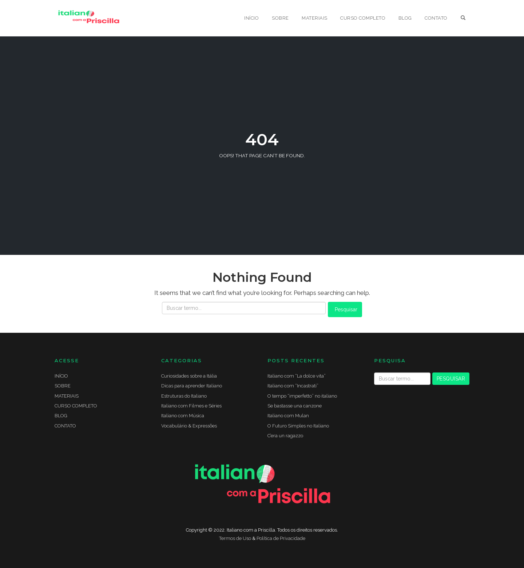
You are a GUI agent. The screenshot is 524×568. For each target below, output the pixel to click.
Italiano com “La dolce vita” (296, 376)
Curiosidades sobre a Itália (189, 376)
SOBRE (280, 18)
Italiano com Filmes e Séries (191, 406)
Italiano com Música (182, 415)
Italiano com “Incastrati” (292, 385)
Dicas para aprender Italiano (191, 385)
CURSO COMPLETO (362, 18)
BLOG (405, 18)
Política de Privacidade (281, 538)
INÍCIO (251, 18)
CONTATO (436, 18)
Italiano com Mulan (288, 415)
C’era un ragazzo (285, 435)
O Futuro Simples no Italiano (298, 426)
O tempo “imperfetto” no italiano (302, 396)
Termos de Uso (235, 538)
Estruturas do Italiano (184, 396)
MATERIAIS (315, 18)
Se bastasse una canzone (294, 406)
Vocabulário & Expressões (189, 426)
